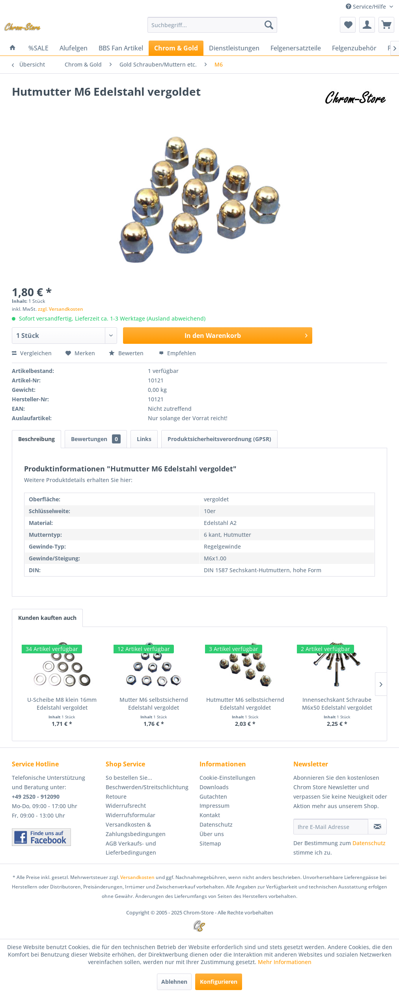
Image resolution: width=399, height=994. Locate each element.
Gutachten (213, 796)
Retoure (116, 796)
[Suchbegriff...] (212, 25)
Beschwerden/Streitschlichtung (147, 787)
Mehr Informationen (284, 962)
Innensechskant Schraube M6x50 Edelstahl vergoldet (337, 703)
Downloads (214, 787)
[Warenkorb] (386, 25)
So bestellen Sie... (129, 777)
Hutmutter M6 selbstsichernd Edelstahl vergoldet (245, 703)
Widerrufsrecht (126, 805)
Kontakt (210, 815)
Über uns (212, 834)
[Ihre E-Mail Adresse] (330, 827)
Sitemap (210, 843)
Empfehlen (177, 353)
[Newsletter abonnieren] (377, 827)
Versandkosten (137, 877)
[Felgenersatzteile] (295, 48)
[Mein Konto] (367, 25)
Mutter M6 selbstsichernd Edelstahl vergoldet (153, 703)
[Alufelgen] (73, 48)
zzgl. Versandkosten (60, 309)
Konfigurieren (218, 981)
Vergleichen (32, 353)
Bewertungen (96, 438)
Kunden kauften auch (47, 617)
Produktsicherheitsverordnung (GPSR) (219, 439)
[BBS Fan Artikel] (121, 48)
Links (144, 439)
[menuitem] (212, 25)
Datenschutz (216, 824)
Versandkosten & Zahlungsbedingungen (136, 829)
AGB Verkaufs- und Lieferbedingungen (131, 848)
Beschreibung (36, 439)
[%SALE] (38, 48)
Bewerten (127, 353)
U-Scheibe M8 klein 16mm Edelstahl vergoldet (62, 703)
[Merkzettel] (348, 25)
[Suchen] (269, 25)
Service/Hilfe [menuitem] (367, 6)
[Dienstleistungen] (234, 48)
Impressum (214, 805)
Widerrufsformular (130, 815)
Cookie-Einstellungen (227, 777)
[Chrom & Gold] (176, 48)
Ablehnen (174, 981)
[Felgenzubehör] (354, 48)
